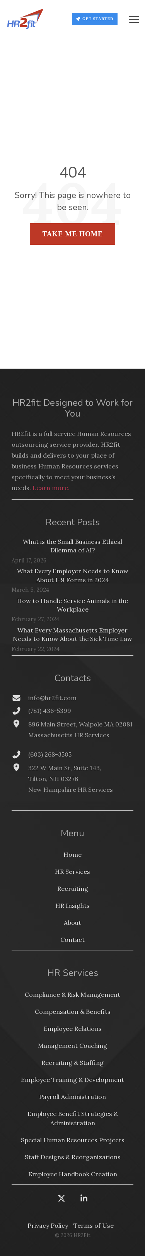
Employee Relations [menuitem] (73, 1028)
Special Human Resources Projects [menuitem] (73, 1140)
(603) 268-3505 (50, 754)
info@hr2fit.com (52, 698)
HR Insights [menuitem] (72, 905)
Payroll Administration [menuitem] (72, 1096)
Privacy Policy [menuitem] (47, 1225)
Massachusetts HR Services (68, 735)
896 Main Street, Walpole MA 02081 (80, 724)
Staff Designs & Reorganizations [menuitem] (73, 1157)
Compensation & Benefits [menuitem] (73, 1011)
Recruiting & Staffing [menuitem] (72, 1062)
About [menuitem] (72, 922)
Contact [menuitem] (72, 939)
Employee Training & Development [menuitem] (72, 1079)
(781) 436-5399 (49, 710)
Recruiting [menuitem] (72, 888)
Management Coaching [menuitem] (72, 1045)
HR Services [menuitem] (72, 871)
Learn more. (51, 488)
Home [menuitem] (72, 854)
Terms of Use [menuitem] (93, 1225)
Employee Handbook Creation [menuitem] (72, 1174)
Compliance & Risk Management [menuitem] (72, 994)
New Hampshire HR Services (70, 789)
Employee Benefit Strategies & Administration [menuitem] (73, 1118)
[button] (134, 19)
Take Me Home (72, 234)
